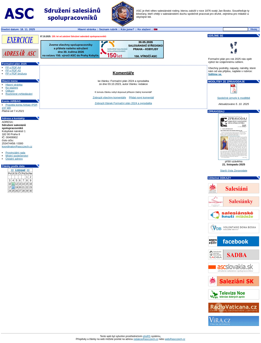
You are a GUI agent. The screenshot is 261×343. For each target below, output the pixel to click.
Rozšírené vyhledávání (19, 93)
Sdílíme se (214, 74)
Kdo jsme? (127, 29)
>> (28, 170)
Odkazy (10, 90)
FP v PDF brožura (16, 73)
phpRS (146, 336)
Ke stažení (143, 29)
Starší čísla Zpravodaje (233, 170)
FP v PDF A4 (13, 67)
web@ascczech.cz (175, 339)
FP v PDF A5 (13, 70)
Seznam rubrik (108, 29)
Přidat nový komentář (141, 97)
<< (12, 170)
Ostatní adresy (14, 158)
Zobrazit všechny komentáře (109, 97)
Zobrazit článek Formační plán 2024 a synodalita (123, 103)
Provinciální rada (15, 152)
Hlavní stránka (87, 29)
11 (13, 184)
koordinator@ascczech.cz (17, 146)
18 (13, 187)
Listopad (20, 170)
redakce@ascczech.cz (146, 339)
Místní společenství (17, 155)
